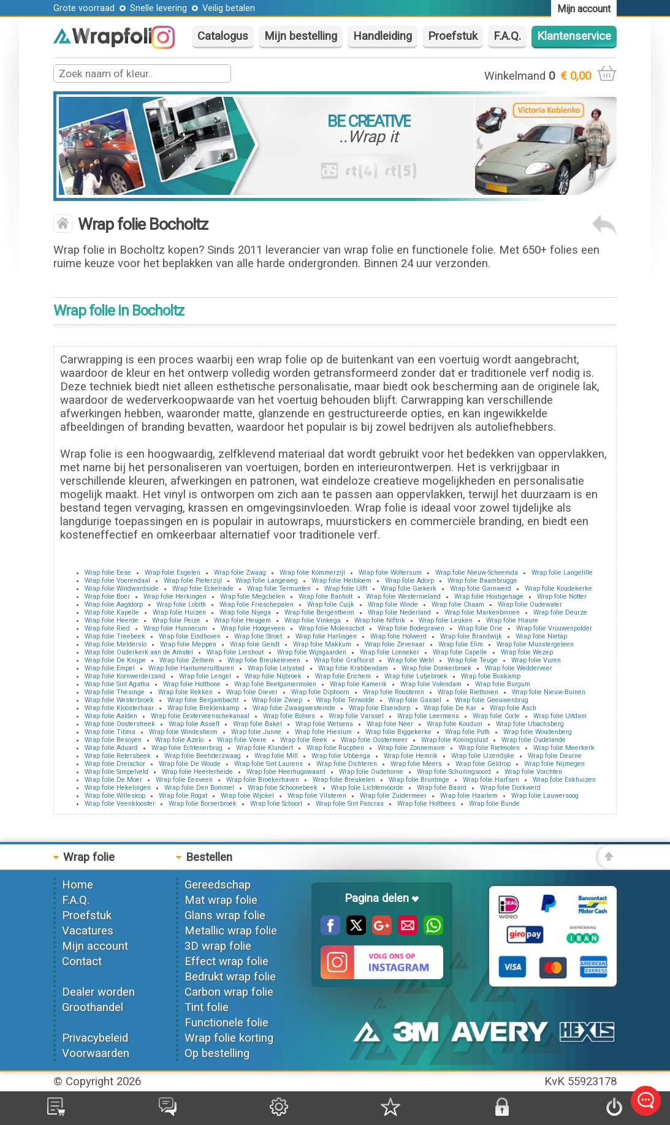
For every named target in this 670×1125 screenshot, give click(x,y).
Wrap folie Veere (242, 740)
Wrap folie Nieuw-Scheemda (476, 573)
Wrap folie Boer (107, 596)
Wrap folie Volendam (431, 684)
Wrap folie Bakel (257, 724)
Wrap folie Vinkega (312, 620)
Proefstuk (453, 36)
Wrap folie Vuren (536, 660)
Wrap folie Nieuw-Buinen (548, 692)
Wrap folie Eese (108, 573)
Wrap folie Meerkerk (564, 748)
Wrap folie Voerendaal (117, 581)
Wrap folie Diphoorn (320, 692)
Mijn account (95, 946)
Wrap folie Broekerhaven (262, 780)
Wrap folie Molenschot (331, 628)
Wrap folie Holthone (192, 684)
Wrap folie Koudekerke (558, 589)
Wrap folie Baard (441, 788)
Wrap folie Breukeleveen (263, 660)
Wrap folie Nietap (541, 636)
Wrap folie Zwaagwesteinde (294, 708)
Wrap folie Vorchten (533, 772)
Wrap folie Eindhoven (190, 636)
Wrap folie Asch (513, 708)
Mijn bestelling (300, 36)
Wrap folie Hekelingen (118, 788)
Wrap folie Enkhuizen (564, 780)
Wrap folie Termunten (279, 589)
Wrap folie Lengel (205, 676)
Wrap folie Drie (480, 628)
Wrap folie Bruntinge (419, 780)
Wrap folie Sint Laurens (268, 764)
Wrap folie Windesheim (183, 732)
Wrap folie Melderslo (116, 644)
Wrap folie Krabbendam (353, 668)
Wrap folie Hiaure (512, 620)
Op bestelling (217, 1053)
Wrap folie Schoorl (276, 804)
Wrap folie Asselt (194, 724)
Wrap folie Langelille (562, 573)
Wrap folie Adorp (409, 581)
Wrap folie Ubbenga (340, 756)
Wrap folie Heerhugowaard (285, 772)
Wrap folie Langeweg (266, 581)
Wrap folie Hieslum (323, 732)
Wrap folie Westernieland (403, 596)
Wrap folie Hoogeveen (253, 628)
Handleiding (382, 36)
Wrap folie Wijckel (247, 796)
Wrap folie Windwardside (122, 589)
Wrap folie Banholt (325, 596)
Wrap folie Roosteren (393, 692)
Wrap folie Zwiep (277, 700)
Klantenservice (574, 36)
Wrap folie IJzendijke (482, 756)
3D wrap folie (218, 946)
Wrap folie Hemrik (411, 756)
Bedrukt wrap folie (230, 976)
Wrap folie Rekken (185, 692)
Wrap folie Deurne (555, 756)
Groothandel (92, 1007)
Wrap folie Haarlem (469, 796)
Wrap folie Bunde (494, 804)
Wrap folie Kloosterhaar (119, 708)
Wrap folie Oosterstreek (120, 724)
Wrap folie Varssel (356, 716)
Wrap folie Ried (107, 628)
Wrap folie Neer (390, 724)
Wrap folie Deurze (560, 612)
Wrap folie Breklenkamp (203, 708)
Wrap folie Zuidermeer (393, 796)
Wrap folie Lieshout (235, 652)
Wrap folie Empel (110, 668)
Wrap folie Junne (256, 732)
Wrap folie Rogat (183, 796)
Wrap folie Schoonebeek (283, 788)
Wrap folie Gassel (414, 700)
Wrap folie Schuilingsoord (454, 772)
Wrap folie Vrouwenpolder (554, 628)
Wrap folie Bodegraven (411, 628)
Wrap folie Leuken (446, 620)
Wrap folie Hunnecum (175, 628)
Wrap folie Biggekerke (398, 732)
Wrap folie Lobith (181, 604)
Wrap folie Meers (416, 764)
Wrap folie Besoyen (113, 740)
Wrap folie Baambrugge (482, 581)
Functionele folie (226, 1022)
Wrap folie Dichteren (346, 764)
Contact (82, 961)
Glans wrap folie (225, 915)
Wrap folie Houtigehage (488, 596)
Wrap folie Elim (460, 644)
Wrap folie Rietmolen (489, 748)
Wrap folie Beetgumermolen (275, 684)
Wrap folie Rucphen (335, 748)
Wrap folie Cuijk (330, 604)
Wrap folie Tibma (110, 732)
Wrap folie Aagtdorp (114, 604)
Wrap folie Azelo (179, 740)
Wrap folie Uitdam (560, 716)
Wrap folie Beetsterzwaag (202, 756)
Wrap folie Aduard (111, 748)
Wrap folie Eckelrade (203, 589)
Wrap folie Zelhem (186, 660)
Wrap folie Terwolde (345, 700)
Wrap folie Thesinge (115, 692)
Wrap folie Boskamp (490, 676)
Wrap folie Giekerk (408, 589)
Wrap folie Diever (252, 692)
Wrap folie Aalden (111, 716)
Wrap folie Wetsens (324, 724)
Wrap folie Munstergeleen (535, 644)
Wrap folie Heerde (112, 620)
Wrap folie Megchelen (252, 596)
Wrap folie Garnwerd (480, 589)
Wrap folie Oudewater (530, 604)
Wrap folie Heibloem (341, 581)
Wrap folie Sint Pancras (350, 804)
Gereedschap (218, 885)
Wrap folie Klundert (264, 748)
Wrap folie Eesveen (184, 780)
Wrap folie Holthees (426, 804)
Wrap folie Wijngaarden (311, 652)
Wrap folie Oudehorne (371, 772)
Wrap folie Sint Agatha (117, 684)
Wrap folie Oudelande (533, 740)
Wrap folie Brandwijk (471, 636)
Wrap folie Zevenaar (395, 644)
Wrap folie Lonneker (389, 652)
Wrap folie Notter (562, 596)
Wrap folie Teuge (472, 660)
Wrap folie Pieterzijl (193, 581)
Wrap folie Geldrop (483, 764)
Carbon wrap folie (229, 992)
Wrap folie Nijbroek (273, 676)
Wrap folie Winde (393, 604)
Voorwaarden (95, 1053)
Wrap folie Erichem (343, 676)
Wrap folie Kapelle (112, 612)
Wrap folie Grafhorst (344, 660)
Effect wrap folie (226, 961)
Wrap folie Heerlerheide (197, 772)
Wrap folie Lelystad (276, 668)
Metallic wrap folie (231, 931)
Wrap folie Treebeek (115, 636)
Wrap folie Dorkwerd (510, 788)
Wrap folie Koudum (454, 724)
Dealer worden (98, 992)
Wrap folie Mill (276, 756)
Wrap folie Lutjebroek (415, 676)
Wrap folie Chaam (458, 604)
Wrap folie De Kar (450, 708)
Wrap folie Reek (303, 740)
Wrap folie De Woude (190, 764)
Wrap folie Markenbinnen (482, 612)
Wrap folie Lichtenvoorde (367, 788)
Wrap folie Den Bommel (199, 788)
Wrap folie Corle (496, 716)
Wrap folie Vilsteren (316, 796)
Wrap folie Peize (176, 620)
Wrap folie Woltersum (390, 573)
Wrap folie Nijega (245, 612)
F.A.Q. (507, 36)
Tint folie (207, 1007)
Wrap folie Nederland (399, 612)
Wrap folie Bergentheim (319, 612)
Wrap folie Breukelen (344, 780)
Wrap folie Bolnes (289, 716)
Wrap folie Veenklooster (120, 804)
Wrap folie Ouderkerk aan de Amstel (139, 652)
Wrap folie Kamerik (358, 684)
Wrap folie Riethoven (468, 692)
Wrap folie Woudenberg (537, 732)
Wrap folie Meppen (188, 644)
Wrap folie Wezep (527, 652)
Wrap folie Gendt (255, 644)
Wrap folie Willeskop (115, 796)
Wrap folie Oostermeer (374, 740)
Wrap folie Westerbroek (119, 700)
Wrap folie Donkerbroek (436, 668)
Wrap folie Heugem (242, 620)
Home (77, 885)
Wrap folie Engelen (172, 573)
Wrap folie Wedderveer (518, 668)
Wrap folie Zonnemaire (411, 748)
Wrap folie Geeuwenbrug (491, 700)
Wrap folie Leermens (428, 716)
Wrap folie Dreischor (115, 764)
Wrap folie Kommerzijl (312, 573)
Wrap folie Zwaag (240, 573)
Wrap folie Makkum (322, 644)
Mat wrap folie (221, 900)
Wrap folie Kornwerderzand (125, 676)
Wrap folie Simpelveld (116, 772)
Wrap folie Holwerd (398, 636)
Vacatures (87, 931)
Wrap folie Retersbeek (118, 756)
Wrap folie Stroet (258, 636)
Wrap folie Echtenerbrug (187, 748)
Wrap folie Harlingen (326, 636)
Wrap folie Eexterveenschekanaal (200, 716)
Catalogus (222, 36)
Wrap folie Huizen (179, 612)
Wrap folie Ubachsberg (530, 724)
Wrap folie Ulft (345, 589)
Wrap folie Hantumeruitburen (191, 668)
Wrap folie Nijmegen (554, 764)
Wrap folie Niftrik (379, 620)
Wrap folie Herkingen (175, 596)
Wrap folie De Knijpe (115, 660)
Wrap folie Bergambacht (202, 700)
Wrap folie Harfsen (491, 780)
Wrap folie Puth (467, 732)
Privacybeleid (95, 1038)
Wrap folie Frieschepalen (256, 604)
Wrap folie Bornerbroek (203, 804)
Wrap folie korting (229, 1038)
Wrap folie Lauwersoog (545, 796)
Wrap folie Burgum (502, 684)
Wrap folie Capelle (460, 652)
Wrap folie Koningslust (454, 740)
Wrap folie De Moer (113, 780)
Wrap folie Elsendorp (379, 708)
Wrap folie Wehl (410, 660)
